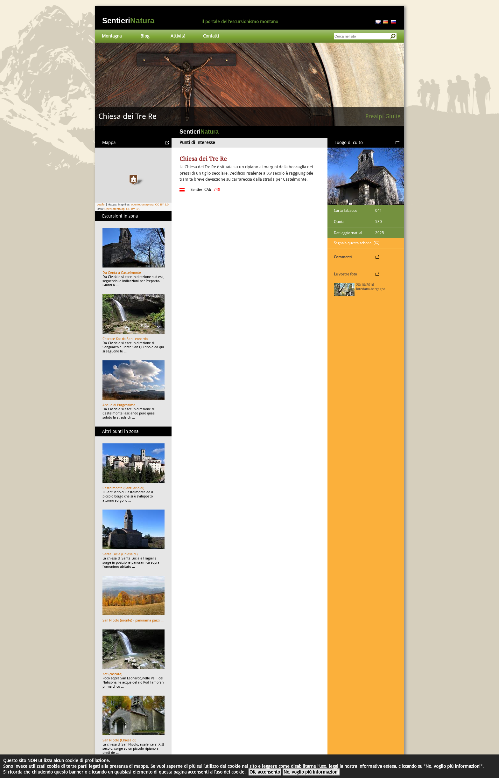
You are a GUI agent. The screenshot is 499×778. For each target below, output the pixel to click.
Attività (178, 35)
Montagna (112, 35)
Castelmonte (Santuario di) (123, 488)
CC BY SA (133, 209)
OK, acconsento (265, 772)
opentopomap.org (142, 204)
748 (217, 189)
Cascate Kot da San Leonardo (125, 339)
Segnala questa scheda (352, 243)
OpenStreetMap (114, 209)
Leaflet (101, 204)
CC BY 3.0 (161, 204)
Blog (144, 35)
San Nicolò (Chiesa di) (119, 740)
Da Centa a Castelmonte (121, 273)
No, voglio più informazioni (311, 772)
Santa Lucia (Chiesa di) (119, 554)
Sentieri (128, 20)
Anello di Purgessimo (118, 405)
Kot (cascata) (112, 674)
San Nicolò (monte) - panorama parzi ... (133, 620)
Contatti (211, 35)
